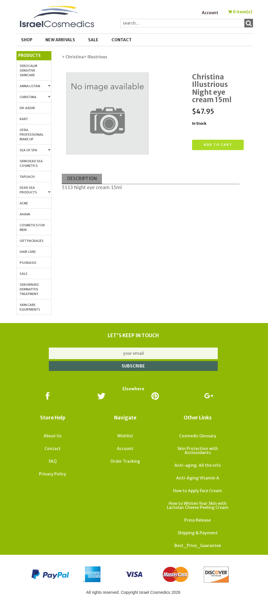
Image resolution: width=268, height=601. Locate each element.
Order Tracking (125, 461)
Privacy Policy (52, 474)
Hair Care (28, 252)
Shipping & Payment (198, 532)
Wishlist (125, 435)
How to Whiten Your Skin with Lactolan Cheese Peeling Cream (197, 505)
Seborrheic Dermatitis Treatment (29, 289)
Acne (24, 203)
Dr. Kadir (27, 108)
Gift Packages (32, 241)
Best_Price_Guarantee (197, 545)
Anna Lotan (35, 86)
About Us (53, 435)
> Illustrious (95, 56)
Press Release (197, 520)
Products (29, 55)
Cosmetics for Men (32, 227)
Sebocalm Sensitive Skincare (28, 70)
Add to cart (218, 145)
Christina (35, 97)
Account (210, 12)
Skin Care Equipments (30, 307)
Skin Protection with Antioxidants (197, 450)
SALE (93, 39)
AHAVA (25, 214)
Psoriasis (28, 263)
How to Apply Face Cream (197, 490)
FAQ (53, 461)
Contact (121, 39)
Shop (26, 39)
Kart (24, 119)
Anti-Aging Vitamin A (197, 478)
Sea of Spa (35, 150)
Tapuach (27, 177)
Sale (23, 274)
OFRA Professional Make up (32, 134)
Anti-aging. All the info (197, 465)
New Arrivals (60, 39)
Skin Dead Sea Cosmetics (31, 163)
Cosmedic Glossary (197, 435)
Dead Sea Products (35, 190)
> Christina (73, 56)
